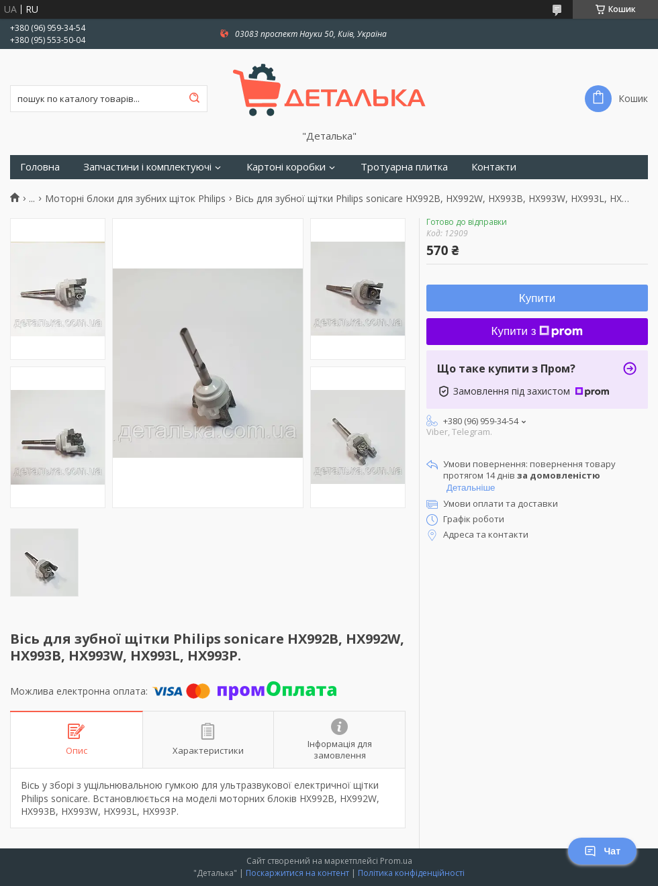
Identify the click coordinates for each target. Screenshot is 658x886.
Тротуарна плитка (404, 167)
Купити (537, 298)
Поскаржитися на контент (297, 873)
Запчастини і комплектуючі (147, 167)
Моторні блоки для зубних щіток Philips (135, 199)
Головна (40, 167)
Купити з (537, 331)
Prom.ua (396, 861)
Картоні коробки (286, 167)
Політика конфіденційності (411, 873)
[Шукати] (194, 98)
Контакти (493, 167)
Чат (602, 851)
